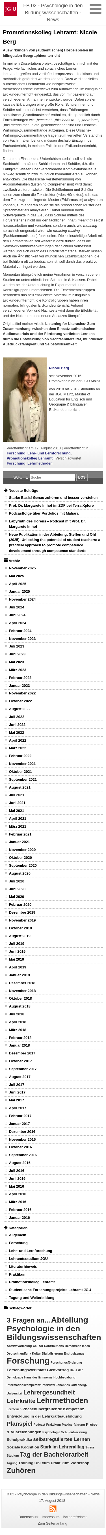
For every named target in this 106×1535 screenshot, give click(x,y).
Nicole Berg (59, 368)
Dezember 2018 (22, 983)
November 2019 (22, 920)
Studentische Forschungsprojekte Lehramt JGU (50, 1290)
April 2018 (17, 1022)
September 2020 (23, 865)
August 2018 (20, 1006)
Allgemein (17, 1235)
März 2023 (17, 670)
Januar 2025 (19, 591)
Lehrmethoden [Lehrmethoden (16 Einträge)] (62, 1400)
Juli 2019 (16, 943)
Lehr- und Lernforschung (49, 453)
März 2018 (17, 1030)
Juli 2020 (16, 881)
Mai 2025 (16, 576)
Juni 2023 (17, 654)
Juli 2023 (16, 646)
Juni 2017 (17, 1092)
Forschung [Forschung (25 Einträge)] (28, 1360)
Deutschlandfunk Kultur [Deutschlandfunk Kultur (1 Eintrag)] (24, 1353)
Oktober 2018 (20, 998)
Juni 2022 (17, 725)
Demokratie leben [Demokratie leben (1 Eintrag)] (77, 1346)
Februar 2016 (20, 1210)
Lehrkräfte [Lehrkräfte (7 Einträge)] (21, 1401)
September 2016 (23, 1155)
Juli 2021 (16, 795)
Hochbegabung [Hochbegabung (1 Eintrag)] (64, 1377)
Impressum (51, 1517)
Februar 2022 (20, 756)
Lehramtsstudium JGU (28, 1258)
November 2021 (22, 764)
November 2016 (22, 1139)
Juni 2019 (17, 951)
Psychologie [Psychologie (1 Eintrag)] (51, 1432)
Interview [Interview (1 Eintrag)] (48, 1385)
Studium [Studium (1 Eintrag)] (13, 1455)
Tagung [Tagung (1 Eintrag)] (12, 1463)
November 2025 (22, 568)
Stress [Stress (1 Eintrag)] (90, 1447)
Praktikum (18, 1274)
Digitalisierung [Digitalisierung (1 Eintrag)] (52, 1353)
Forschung (16, 453)
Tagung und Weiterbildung (32, 1298)
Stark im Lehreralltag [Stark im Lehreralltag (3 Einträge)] (62, 1447)
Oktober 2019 (20, 928)
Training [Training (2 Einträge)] (25, 1463)
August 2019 (20, 936)
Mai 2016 (16, 1186)
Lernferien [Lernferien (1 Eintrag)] (14, 1409)
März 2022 (17, 748)
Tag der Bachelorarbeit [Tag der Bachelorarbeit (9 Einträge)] (54, 1454)
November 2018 (22, 991)
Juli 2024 (16, 607)
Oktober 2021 (20, 771)
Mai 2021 (16, 811)
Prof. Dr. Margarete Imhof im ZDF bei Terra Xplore (51, 505)
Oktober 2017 (20, 1061)
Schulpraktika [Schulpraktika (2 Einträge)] (19, 1439)
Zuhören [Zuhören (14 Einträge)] (21, 1470)
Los (82, 477)
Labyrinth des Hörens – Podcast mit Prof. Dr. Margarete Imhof (47, 524)
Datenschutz (28, 1517)
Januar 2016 (19, 1217)
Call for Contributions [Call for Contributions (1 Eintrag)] (48, 1346)
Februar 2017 (20, 1116)
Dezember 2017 (22, 1053)
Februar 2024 (20, 631)
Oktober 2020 (20, 857)
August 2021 (20, 787)
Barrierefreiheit (74, 1517)
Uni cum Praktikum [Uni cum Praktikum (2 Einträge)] (52, 1463)
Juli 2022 (16, 717)
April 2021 (17, 818)
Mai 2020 (16, 897)
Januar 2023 (19, 685)
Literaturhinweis (23, 1266)
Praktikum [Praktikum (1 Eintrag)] (53, 1424)
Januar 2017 (19, 1124)
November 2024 (22, 599)
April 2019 (17, 967)
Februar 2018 (20, 1038)
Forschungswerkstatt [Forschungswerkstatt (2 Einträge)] (26, 1370)
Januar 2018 (19, 1045)
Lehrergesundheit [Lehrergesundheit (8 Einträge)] (49, 1392)
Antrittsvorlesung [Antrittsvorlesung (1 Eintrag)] (19, 1346)
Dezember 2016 (22, 1131)
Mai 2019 (16, 959)
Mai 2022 (16, 732)
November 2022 (22, 693)
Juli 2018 (16, 1014)
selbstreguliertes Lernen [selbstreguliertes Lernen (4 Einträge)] (61, 1439)
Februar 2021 (20, 834)
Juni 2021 (17, 803)
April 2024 (17, 623)
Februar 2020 (20, 904)
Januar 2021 (19, 842)
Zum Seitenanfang (52, 1523)
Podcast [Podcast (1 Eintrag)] (39, 1424)
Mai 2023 (16, 662)
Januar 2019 (19, 975)
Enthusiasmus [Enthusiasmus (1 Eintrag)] (74, 1353)
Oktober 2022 (20, 701)
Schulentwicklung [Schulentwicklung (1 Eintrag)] (74, 1432)
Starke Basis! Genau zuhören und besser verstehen (53, 497)
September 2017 (23, 1069)
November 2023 (22, 639)
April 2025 (17, 584)
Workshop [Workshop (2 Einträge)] (79, 1463)
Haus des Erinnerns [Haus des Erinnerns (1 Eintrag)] (38, 1377)
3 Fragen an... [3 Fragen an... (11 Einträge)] (28, 1320)
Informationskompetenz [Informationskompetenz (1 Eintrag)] (24, 1385)
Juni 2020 (17, 889)
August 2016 (20, 1163)
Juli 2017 (16, 1085)
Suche (21, 477)
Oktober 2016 (20, 1147)
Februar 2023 (20, 678)
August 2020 (20, 873)
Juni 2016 (17, 1178)
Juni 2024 (17, 615)
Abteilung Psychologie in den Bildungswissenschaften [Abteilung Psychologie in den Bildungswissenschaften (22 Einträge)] (54, 1328)
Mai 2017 (16, 1100)
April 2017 (17, 1108)
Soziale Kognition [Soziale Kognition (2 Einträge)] (23, 1447)
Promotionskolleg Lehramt (30, 458)
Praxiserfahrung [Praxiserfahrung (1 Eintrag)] (73, 1424)
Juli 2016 (16, 1171)
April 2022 (17, 740)
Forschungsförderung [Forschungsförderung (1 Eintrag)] (66, 1362)
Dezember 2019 (22, 912)
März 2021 (17, 826)
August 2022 (20, 709)
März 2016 (17, 1202)
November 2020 (22, 850)
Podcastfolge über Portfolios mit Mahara (44, 513)
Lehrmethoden (40, 463)
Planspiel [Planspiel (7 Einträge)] (20, 1423)
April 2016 (17, 1194)
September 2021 (23, 779)
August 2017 (20, 1077)
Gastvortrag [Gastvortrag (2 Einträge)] (58, 1370)
